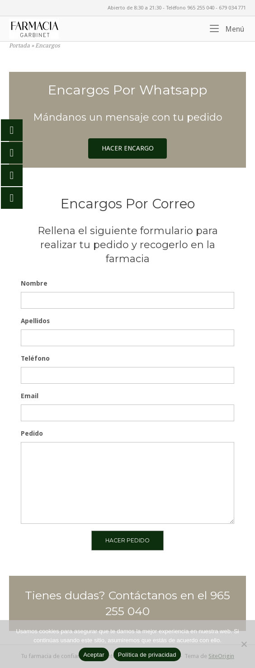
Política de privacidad (147, 654)
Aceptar (93, 654)
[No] (243, 644)
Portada (19, 45)
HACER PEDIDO (127, 540)
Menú (227, 28)
